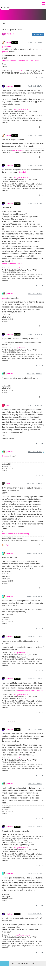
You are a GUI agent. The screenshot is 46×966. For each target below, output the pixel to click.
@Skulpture (6, 44)
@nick (4, 454)
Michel (9, 40)
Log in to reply (38, 32)
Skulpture (10, 84)
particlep (10, 291)
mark (8, 481)
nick (8, 403)
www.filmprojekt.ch (18, 68)
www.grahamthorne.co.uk (22, 107)
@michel (22, 170)
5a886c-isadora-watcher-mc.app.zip (29, 688)
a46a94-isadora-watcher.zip (12, 261)
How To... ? (9, 31)
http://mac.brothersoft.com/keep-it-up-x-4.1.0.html (20, 58)
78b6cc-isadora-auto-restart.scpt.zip (15, 531)
